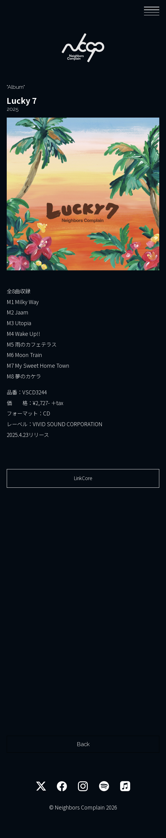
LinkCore (83, 480)
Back (83, 762)
